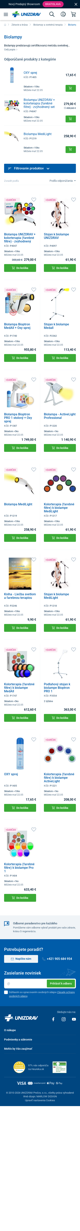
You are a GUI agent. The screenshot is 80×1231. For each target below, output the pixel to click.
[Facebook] (53, 1019)
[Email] (40, 983)
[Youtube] (74, 1019)
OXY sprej (30, 73)
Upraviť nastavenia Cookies (40, 1100)
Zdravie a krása (20, 24)
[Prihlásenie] (63, 14)
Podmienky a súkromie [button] (18, 1039)
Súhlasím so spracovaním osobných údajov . (42, 994)
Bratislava (53, 4)
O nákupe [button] (10, 1030)
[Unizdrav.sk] (26, 14)
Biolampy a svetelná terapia (48, 24)
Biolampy (73, 24)
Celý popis (11, 49)
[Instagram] (64, 1019)
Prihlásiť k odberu (61, 983)
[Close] (76, 4)
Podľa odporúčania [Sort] (61, 180)
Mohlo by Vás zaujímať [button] (18, 1048)
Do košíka (20, 268)
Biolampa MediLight (38, 134)
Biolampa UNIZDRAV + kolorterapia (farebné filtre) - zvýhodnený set (39, 103)
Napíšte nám (21, 958)
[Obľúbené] (33, 199)
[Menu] (6, 14)
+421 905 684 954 (57, 959)
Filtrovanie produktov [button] (29, 168)
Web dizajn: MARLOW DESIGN (40, 1096)
